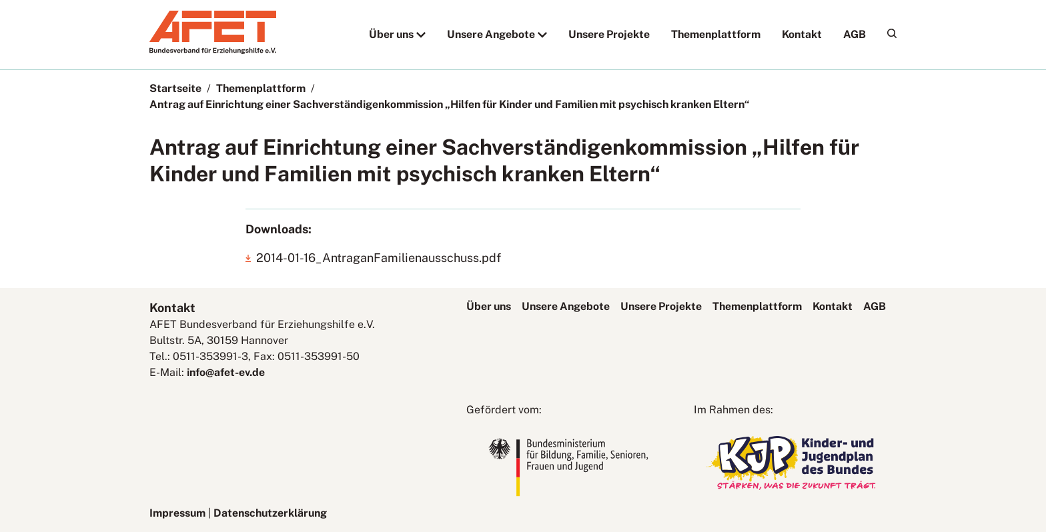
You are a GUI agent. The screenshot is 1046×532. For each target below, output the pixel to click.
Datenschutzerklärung (270, 513)
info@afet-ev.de (226, 372)
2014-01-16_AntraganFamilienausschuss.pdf (378, 258)
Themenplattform (715, 34)
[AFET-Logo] (212, 50)
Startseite (175, 88)
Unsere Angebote (491, 34)
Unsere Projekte (609, 34)
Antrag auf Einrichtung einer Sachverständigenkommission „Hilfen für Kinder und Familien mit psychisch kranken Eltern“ (449, 104)
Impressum (177, 513)
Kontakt (802, 34)
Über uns (391, 34)
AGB (854, 34)
